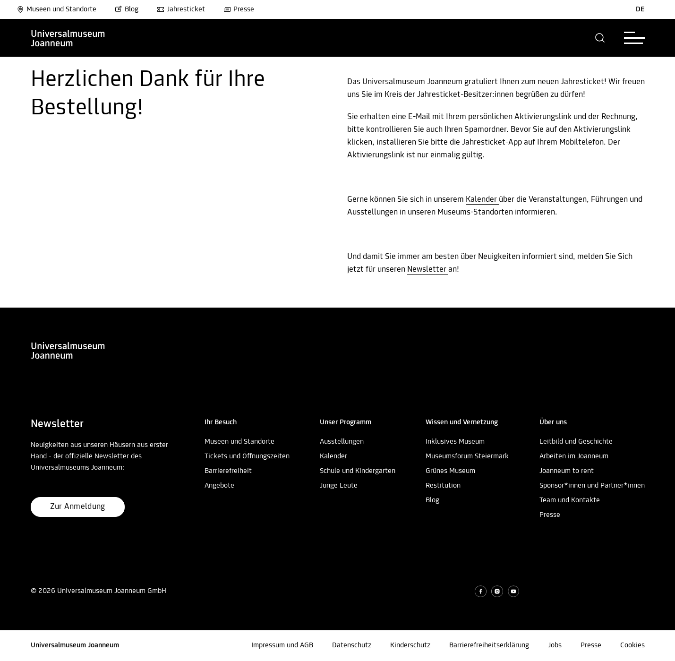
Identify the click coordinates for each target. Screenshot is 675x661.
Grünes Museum (450, 471)
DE (640, 9)
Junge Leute (339, 485)
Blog (126, 9)
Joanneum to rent (566, 471)
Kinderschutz (410, 645)
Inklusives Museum (455, 442)
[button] (600, 38)
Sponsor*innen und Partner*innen (592, 485)
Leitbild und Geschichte (576, 442)
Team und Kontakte (569, 500)
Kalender (482, 199)
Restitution (443, 485)
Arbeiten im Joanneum (573, 456)
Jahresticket (181, 9)
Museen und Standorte (56, 9)
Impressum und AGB (282, 645)
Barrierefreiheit (228, 471)
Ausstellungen (342, 442)
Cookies (632, 645)
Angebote (219, 485)
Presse (238, 9)
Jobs (555, 645)
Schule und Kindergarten (357, 471)
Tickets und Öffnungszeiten (247, 456)
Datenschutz (351, 645)
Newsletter (427, 269)
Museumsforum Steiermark (467, 456)
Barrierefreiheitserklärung (489, 645)
